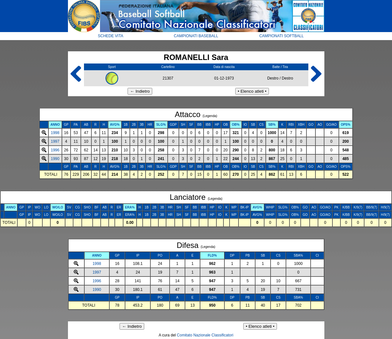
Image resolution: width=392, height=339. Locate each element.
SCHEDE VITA (110, 36)
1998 (55, 133)
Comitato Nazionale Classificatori (205, 335)
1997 (55, 141)
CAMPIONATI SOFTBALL (281, 36)
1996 (55, 150)
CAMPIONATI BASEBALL (196, 36)
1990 (55, 159)
